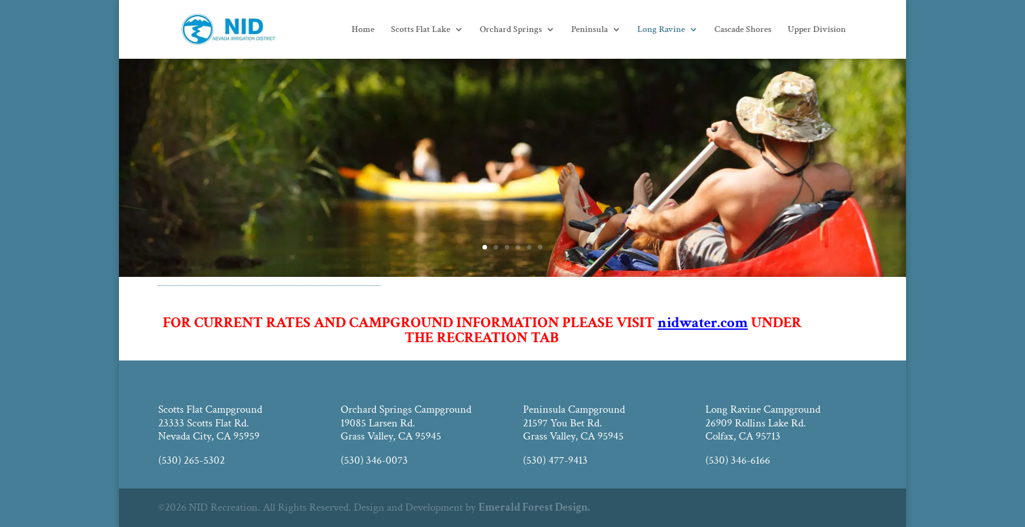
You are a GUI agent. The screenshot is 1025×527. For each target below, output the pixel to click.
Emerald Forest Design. (534, 507)
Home (363, 30)
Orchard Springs (511, 30)
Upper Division (817, 30)
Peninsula (589, 30)
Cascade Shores (742, 30)
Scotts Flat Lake (420, 30)
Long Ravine (661, 30)
